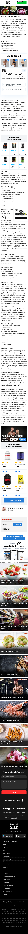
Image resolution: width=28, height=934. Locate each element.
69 (8, 918)
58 (16, 916)
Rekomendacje (7, 891)
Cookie (25, 902)
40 (13, 913)
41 (14, 913)
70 (10, 918)
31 (23, 911)
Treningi (5, 847)
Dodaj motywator (8, 885)
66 (4, 918)
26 (16, 911)
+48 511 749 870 (20, 813)
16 (25, 909)
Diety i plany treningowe (10, 841)
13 (21, 909)
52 (7, 916)
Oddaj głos (17, 524)
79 (23, 918)
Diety (4, 850)
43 (17, 913)
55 (11, 916)
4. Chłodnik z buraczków (7, 48)
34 (4, 913)
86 (10, 920)
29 (20, 911)
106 (20, 923)
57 (14, 916)
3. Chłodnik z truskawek (7, 47)
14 (22, 909)
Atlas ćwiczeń (7, 856)
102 (12, 923)
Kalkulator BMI (7, 879)
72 (13, 918)
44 (19, 913)
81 (2, 920)
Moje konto (6, 865)
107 (22, 923)
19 (5, 911)
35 (5, 913)
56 (13, 916)
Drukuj (6, 529)
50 (4, 916)
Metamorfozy (7, 859)
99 (6, 923)
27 (17, 911)
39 (11, 913)
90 (16, 920)
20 (7, 911)
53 (8, 916)
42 (16, 913)
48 (25, 913)
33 (2, 913)
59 (17, 916)
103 (14, 923)
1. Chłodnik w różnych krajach (9, 43)
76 (19, 918)
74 (16, 918)
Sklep (4, 844)
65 (2, 918)
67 (5, 918)
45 (20, 913)
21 (8, 911)
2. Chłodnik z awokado (7, 45)
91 (17, 920)
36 (7, 913)
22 (10, 911)
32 (25, 911)
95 (23, 920)
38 (10, 913)
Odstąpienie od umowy (14, 928)
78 (22, 918)
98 (4, 923)
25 (14, 911)
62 (22, 916)
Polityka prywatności (14, 905)
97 (3, 923)
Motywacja (6, 882)
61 (20, 916)
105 (18, 923)
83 (5, 920)
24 (13, 911)
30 (22, 911)
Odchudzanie (7, 868)
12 (19, 909)
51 (5, 916)
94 (22, 920)
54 (10, 916)
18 (4, 911)
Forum (5, 894)
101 (10, 923)
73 (14, 918)
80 (25, 918)
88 (13, 920)
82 (4, 920)
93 (20, 920)
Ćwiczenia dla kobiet (9, 876)
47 (23, 913)
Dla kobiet (6, 862)
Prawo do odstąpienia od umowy (14, 926)
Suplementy (6, 853)
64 (25, 916)
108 (25, 923)
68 (7, 918)
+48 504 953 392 (7, 813)
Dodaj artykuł (5, 902)
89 (14, 920)
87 (11, 920)
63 (23, 916)
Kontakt (19, 902)
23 (11, 911)
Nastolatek (6, 871)
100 (8, 923)
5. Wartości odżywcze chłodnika (9, 50)
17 (2, 911)
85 (8, 920)
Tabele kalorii (7, 888)
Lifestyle (5, 874)
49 (2, 916)
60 (19, 916)
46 (22, 913)
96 (25, 920)
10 (16, 909)
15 (24, 909)
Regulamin (13, 902)
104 (16, 923)
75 (17, 918)
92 (19, 920)
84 (7, 920)
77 (20, 918)
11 (18, 909)
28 (19, 911)
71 (11, 918)
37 (8, 913)
